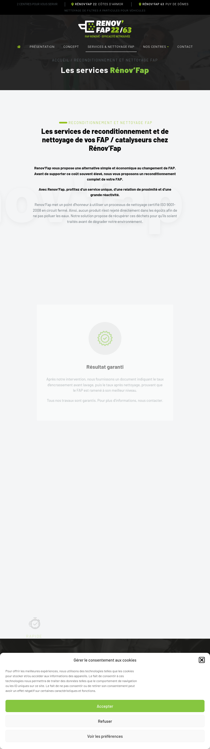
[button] (202, 660)
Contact (185, 47)
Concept (71, 47)
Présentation (42, 47)
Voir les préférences (105, 736)
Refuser (105, 721)
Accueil (60, 60)
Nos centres (154, 47)
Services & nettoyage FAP (111, 47)
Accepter (105, 706)
